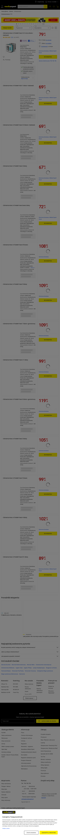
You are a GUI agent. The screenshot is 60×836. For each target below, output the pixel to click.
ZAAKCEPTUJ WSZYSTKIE (49, 832)
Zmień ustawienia (31, 832)
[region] (30, 822)
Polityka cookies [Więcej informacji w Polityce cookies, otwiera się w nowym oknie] (6, 828)
